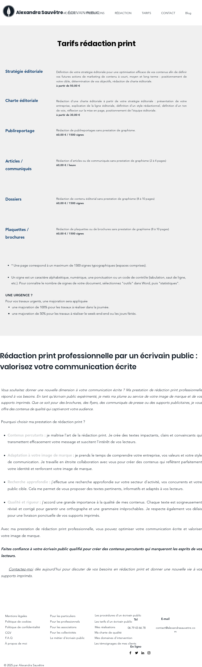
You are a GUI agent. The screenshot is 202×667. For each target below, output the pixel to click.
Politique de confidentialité (22, 627)
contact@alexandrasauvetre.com (175, 629)
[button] (120, 11)
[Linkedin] (143, 653)
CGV (8, 633)
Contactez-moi (21, 569)
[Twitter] (137, 653)
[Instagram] (149, 653)
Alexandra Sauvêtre (39, 12)
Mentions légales (16, 616)
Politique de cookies (18, 621)
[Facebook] (130, 653)
